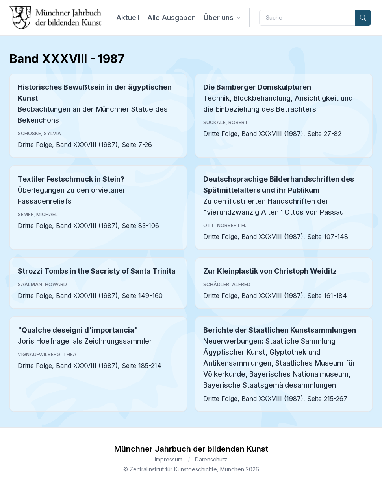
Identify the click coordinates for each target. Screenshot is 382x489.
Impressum (168, 459)
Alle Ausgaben (171, 17)
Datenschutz (211, 459)
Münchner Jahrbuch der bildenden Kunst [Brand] (191, 449)
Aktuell (127, 17)
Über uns (222, 17)
